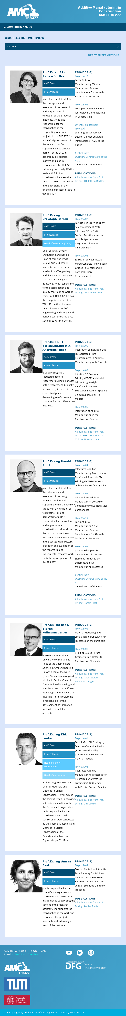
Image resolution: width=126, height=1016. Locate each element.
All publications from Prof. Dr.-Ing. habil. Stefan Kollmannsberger (89, 677)
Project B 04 (81, 865)
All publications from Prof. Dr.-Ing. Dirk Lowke (89, 801)
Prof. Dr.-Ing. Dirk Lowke (54, 736)
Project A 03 (81, 255)
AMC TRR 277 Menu (17, 27)
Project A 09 (81, 370)
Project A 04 (81, 465)
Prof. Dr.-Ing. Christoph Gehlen (55, 217)
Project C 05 (81, 546)
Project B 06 (81, 628)
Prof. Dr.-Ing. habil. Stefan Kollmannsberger (55, 629)
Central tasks (82, 153)
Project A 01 (81, 738)
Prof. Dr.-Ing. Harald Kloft (56, 463)
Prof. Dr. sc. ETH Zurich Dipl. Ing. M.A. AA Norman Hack (56, 346)
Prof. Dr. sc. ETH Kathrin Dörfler (54, 74)
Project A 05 (81, 345)
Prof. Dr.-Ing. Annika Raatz (56, 863)
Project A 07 (81, 493)
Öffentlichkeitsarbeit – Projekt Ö (87, 126)
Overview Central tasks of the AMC (91, 158)
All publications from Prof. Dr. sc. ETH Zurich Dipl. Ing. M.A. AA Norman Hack (90, 435)
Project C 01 (81, 648)
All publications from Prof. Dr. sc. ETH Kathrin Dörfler (89, 179)
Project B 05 (81, 104)
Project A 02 (81, 218)
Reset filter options (103, 55)
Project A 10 (81, 76)
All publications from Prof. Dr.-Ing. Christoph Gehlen (89, 290)
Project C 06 (81, 406)
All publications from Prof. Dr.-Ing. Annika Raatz (89, 904)
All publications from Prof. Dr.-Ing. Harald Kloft (89, 601)
